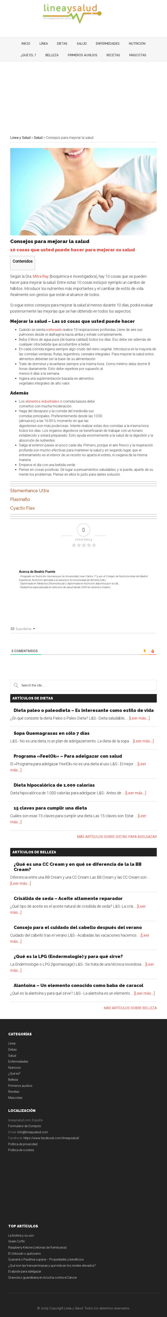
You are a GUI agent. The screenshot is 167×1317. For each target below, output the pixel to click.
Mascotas (15, 1091)
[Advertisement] (83, 87)
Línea (11, 1037)
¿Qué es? (14, 1067)
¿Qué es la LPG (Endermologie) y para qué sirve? (68, 950)
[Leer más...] (139, 711)
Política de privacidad (22, 1137)
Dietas (12, 1043)
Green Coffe (16, 1235)
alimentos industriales (42, 395)
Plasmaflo (20, 492)
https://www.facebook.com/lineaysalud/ (51, 1131)
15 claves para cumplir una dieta (50, 801)
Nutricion (14, 1061)
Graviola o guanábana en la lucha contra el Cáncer (42, 1271)
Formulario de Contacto (24, 1119)
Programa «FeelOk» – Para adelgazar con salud (68, 749)
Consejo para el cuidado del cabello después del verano (78, 921)
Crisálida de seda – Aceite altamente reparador (68, 892)
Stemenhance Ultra (29, 484)
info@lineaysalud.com (32, 1125)
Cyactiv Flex (22, 501)
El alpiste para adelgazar (24, 1265)
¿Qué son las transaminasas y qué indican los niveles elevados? (52, 1259)
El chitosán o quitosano (24, 1247)
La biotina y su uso (21, 1229)
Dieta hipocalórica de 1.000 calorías (54, 778)
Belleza (13, 1073)
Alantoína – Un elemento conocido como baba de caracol (78, 979)
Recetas (13, 1085)
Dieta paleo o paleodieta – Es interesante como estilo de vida (84, 703)
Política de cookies (21, 1143)
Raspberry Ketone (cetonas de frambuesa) (37, 1241)
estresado (54, 323)
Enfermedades (18, 1055)
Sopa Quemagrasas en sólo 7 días (52, 726)
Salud (12, 1049)
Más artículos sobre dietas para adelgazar (117, 830)
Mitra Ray (41, 269)
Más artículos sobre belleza (130, 1001)
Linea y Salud (83, 14)
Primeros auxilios (20, 1079)
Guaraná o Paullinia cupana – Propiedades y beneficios (46, 1253)
